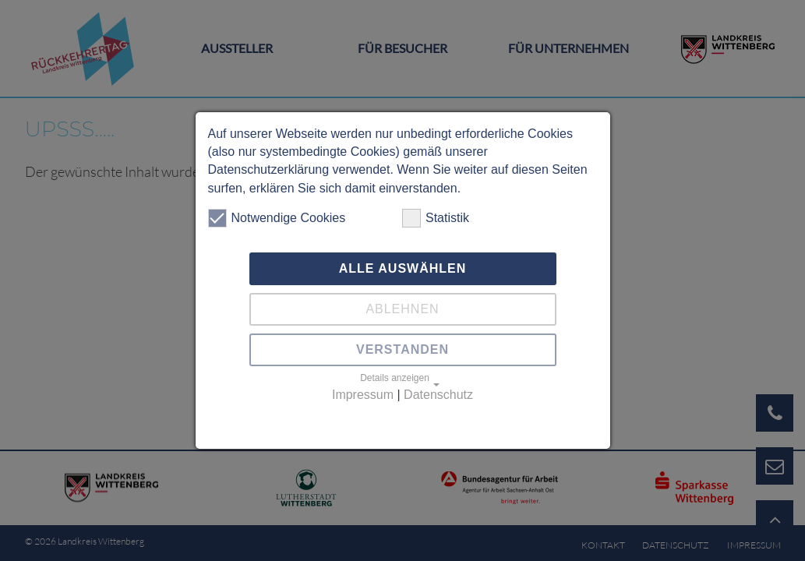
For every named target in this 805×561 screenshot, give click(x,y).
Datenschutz (438, 394)
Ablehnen (402, 309)
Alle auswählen (403, 268)
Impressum (363, 394)
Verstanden (402, 349)
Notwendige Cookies (277, 218)
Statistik (435, 218)
